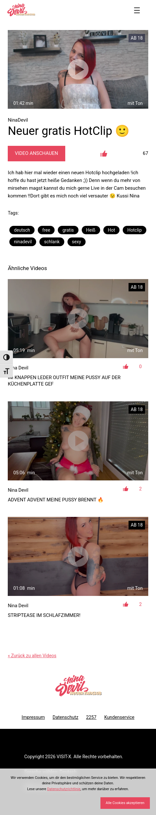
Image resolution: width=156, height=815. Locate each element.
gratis (68, 230)
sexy (76, 241)
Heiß (91, 230)
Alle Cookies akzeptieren (125, 803)
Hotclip (134, 230)
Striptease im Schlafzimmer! (44, 615)
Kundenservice (119, 717)
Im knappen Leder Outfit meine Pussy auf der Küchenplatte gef (64, 381)
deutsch (22, 230)
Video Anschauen (36, 153)
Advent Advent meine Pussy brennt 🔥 (56, 500)
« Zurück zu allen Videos (32, 655)
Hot (111, 230)
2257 (91, 717)
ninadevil (23, 241)
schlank (51, 241)
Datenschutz (65, 717)
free (46, 230)
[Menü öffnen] (137, 10)
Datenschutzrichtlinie (63, 789)
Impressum (33, 717)
